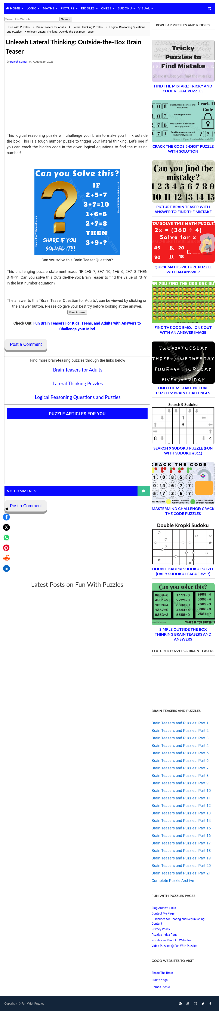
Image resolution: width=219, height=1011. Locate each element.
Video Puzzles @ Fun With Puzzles (174, 946)
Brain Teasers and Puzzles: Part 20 (181, 865)
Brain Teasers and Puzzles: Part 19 (181, 858)
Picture (68, 8)
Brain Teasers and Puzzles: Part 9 (180, 783)
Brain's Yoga (160, 980)
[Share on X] (5, 493)
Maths (48, 8)
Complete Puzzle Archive (173, 880)
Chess (106, 8)
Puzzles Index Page (165, 934)
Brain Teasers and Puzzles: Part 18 (181, 850)
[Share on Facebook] (5, 483)
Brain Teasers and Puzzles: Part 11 (181, 798)
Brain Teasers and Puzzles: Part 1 (180, 723)
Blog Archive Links (164, 908)
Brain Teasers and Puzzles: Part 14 (181, 820)
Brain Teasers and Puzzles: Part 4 (180, 745)
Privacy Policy (161, 929)
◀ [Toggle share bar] (5, 474)
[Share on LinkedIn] (5, 534)
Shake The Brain (162, 973)
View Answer (76, 312)
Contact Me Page (163, 913)
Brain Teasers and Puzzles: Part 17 (181, 843)
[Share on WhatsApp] (5, 503)
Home (15, 8)
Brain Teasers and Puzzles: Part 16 (181, 835)
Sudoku (125, 8)
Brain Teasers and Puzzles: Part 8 (180, 775)
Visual (144, 8)
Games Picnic (161, 987)
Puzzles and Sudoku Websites (171, 940)
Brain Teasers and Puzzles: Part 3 (180, 738)
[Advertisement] (76, 101)
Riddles (88, 8)
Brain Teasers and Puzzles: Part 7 (180, 768)
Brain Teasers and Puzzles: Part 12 (181, 805)
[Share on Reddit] (5, 524)
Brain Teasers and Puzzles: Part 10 (181, 790)
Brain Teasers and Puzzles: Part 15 (181, 828)
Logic (32, 8)
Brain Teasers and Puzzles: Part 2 (180, 730)
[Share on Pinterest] (5, 514)
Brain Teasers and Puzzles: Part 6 (180, 760)
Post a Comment (26, 344)
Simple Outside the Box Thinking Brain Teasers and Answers (183, 634)
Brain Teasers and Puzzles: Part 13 (181, 813)
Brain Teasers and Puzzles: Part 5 (180, 753)
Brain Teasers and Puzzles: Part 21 (181, 873)
